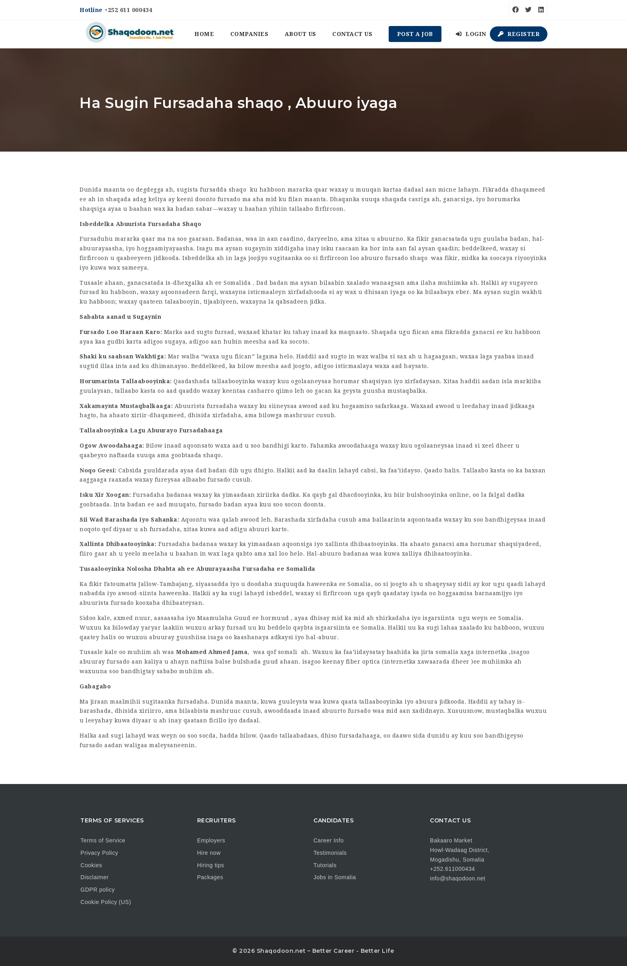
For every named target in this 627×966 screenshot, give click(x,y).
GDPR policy (97, 889)
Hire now (209, 853)
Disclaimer (94, 877)
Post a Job (415, 34)
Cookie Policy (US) (105, 902)
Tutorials (325, 865)
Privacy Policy (99, 853)
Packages (210, 877)
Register (518, 34)
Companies (249, 34)
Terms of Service (102, 840)
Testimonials (330, 853)
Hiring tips (210, 865)
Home (204, 34)
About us (300, 34)
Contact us (352, 34)
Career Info (329, 840)
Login (471, 34)
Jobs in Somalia (335, 877)
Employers (211, 840)
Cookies (91, 865)
